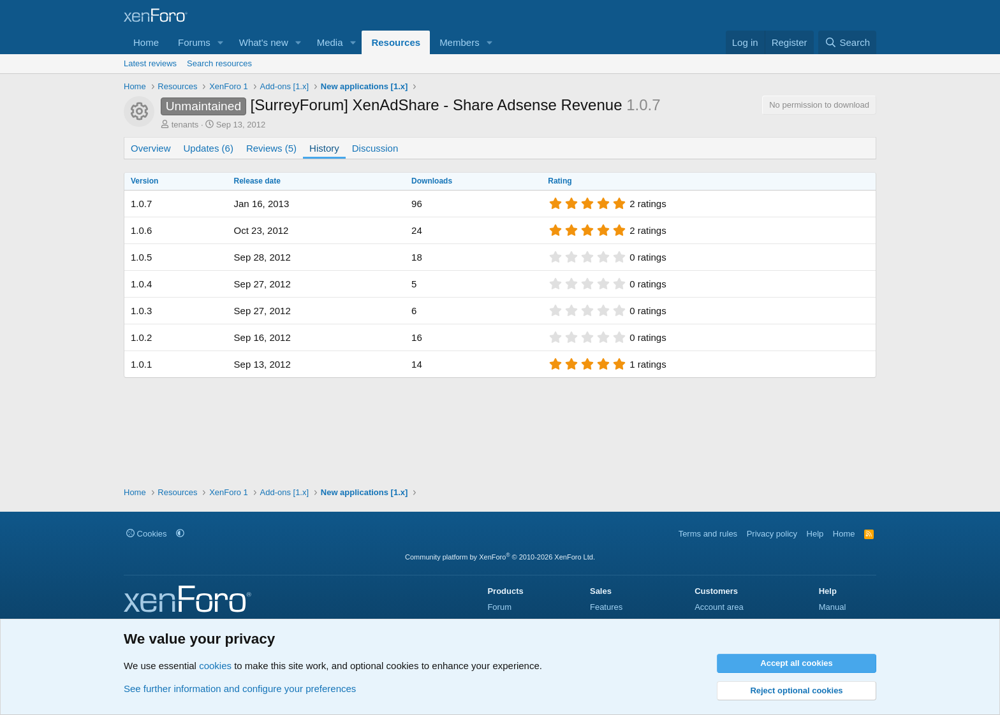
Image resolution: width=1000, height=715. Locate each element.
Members (459, 42)
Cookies (146, 533)
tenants (185, 124)
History (324, 148)
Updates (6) (208, 148)
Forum (499, 607)
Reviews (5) (271, 148)
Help (815, 533)
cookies (215, 665)
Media (330, 42)
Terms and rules (708, 533)
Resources (395, 42)
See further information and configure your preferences (240, 688)
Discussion (375, 148)
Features (606, 607)
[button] (221, 42)
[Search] (847, 42)
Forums (194, 42)
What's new (263, 42)
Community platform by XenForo (500, 557)
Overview (151, 148)
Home (146, 42)
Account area (719, 607)
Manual (832, 607)
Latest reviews (150, 63)
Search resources (219, 63)
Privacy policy (772, 533)
